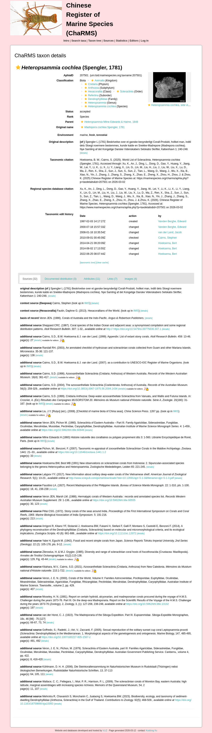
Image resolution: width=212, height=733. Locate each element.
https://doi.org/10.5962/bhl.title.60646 (63, 430)
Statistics (121, 40)
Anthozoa (91, 87)
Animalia (97, 80)
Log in (145, 40)
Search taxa (78, 40)
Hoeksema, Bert (167, 243)
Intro (66, 40)
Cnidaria (90, 84)
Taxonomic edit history (59, 214)
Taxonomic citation (61, 159)
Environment (65, 135)
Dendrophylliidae (95, 99)
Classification (65, 80)
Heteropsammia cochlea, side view (171, 105)
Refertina (91, 95)
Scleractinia (124, 91)
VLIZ (105, 730)
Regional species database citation (51, 188)
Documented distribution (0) (60, 278)
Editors (134, 40)
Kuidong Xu (151, 730)
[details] (83, 153)
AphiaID (68, 75)
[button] (18, 67)
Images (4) (131, 278)
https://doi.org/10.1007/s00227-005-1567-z (66, 637)
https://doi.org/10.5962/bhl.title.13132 (147, 604)
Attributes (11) (92, 278)
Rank (70, 116)
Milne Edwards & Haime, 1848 (109, 121)
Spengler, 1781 (102, 127)
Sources (108, 40)
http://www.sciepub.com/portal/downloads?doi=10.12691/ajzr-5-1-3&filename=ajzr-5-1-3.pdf (121, 478)
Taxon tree (94, 40)
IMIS (87, 303)
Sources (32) (30, 278)
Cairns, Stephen (167, 237)
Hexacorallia (92, 91)
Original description (61, 141)
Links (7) (112, 278)
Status (69, 111)
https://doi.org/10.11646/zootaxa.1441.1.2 (82, 452)
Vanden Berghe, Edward (172, 221)
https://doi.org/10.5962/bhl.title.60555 (114, 500)
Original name (64, 127)
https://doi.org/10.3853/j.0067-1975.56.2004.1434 (89, 388)
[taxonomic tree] (87, 262)
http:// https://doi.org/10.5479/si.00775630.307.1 (133, 329)
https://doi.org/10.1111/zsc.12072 (117, 533)
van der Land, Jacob (170, 232)
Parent (69, 121)
